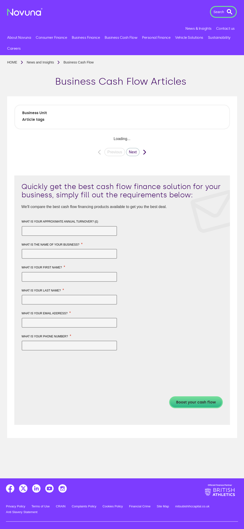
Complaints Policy (84, 506)
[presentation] (58, 365)
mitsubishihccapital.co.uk (192, 506)
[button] (223, 12)
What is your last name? (43, 290)
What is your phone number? (46, 336)
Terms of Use (40, 506)
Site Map (163, 506)
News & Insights (198, 28)
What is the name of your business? (52, 244)
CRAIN (61, 506)
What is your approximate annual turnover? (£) (60, 221)
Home (12, 62)
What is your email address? (46, 313)
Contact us (225, 28)
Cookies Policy (112, 506)
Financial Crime (140, 506)
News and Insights (40, 62)
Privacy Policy (15, 506)
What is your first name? (43, 267)
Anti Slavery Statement (21, 512)
